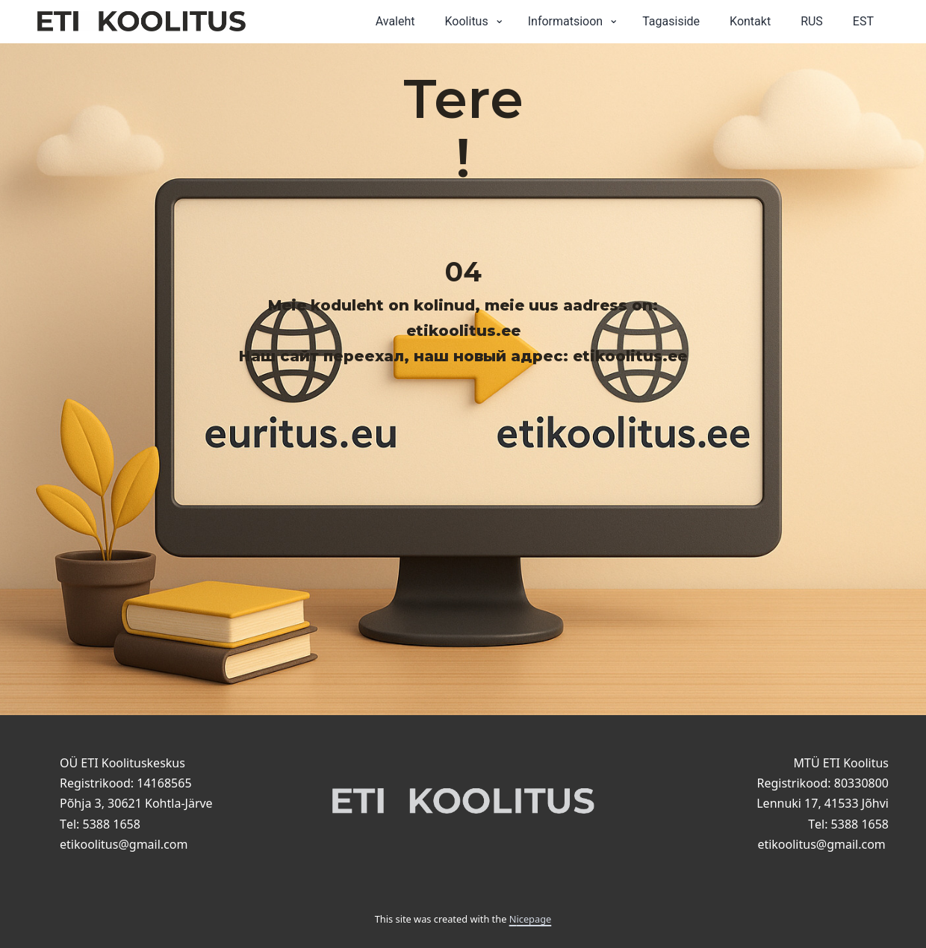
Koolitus (466, 21)
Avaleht (395, 21)
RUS (812, 21)
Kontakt (750, 21)
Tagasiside (671, 21)
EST (863, 21)
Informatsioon (565, 21)
